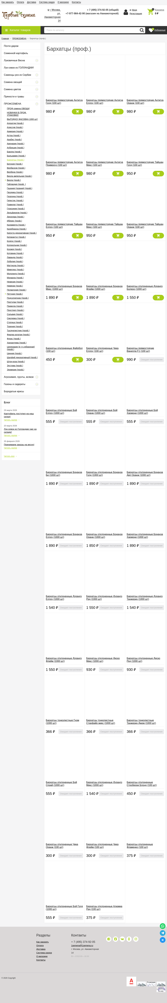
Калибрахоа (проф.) (16, 229)
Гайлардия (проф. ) (16, 184)
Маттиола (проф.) (15, 265)
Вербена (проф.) (15, 172)
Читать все (9, 456)
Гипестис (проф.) (15, 200)
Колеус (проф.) (14, 241)
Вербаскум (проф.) (16, 168)
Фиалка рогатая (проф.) (18, 334)
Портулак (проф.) (15, 302)
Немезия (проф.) (15, 282)
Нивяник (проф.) (15, 286)
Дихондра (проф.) (15, 217)
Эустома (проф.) (15, 365)
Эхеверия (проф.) (15, 369)
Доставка (31, 2)
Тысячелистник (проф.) (18, 330)
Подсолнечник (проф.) (18, 298)
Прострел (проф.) (15, 310)
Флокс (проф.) (14, 338)
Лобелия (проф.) (15, 261)
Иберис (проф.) (14, 221)
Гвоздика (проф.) (15, 192)
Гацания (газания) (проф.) (19, 188)
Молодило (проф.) (16, 273)
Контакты (76, 2)
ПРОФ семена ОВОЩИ (18, 108)
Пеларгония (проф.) (16, 290)
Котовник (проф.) (15, 253)
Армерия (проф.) (15, 131)
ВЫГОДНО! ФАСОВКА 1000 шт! (22, 119)
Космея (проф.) (14, 249)
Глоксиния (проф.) (16, 208)
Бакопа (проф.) (14, 152)
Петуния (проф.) (15, 294)
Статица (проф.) (15, 322)
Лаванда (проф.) (15, 257)
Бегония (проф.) (15, 164)
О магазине (63, 2)
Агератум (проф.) (15, 123)
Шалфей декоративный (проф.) (22, 357)
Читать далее (10, 420)
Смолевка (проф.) (16, 318)
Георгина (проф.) (15, 196)
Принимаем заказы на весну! (19, 444)
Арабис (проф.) (14, 139)
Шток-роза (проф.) (16, 361)
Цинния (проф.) (14, 353)
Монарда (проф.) (15, 277)
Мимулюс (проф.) (15, 269)
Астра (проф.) (13, 135)
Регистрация (136, 13)
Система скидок (47, 2)
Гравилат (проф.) (15, 204)
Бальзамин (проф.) (16, 156)
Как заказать (8, 2)
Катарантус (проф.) (16, 237)
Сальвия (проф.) (15, 314)
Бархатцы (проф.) (15, 160)
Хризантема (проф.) (16, 343)
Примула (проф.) (15, 306)
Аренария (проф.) (15, 143)
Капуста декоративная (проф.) (22, 233)
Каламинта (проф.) (16, 225)
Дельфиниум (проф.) (17, 212)
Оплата (20, 2)
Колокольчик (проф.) (17, 245)
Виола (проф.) (14, 180)
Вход (134, 10)
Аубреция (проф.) (15, 147)
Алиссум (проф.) (15, 127)
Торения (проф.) (15, 326)
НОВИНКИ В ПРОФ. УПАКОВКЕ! (16, 113)
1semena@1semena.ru (82, 945)
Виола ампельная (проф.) (19, 176)
